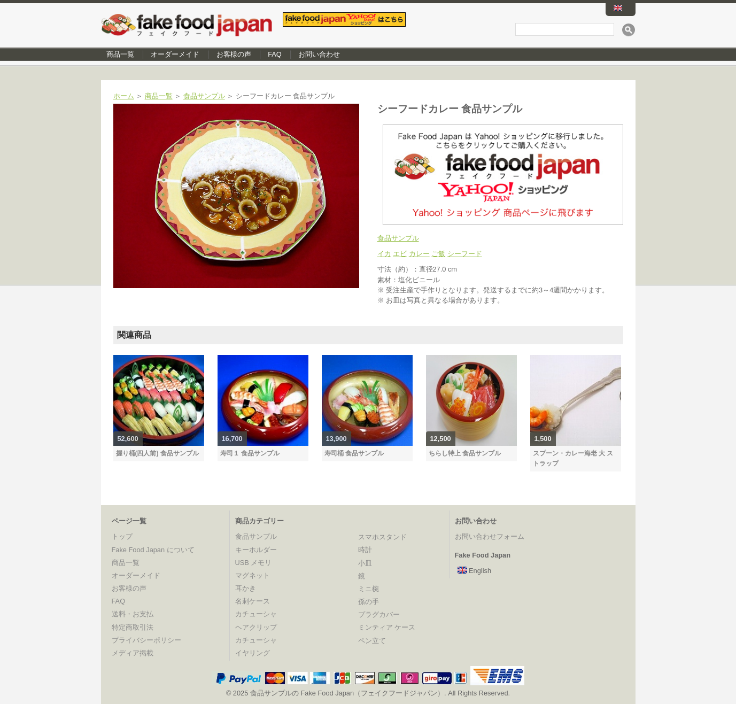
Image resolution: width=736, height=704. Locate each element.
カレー (419, 254)
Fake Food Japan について (153, 550)
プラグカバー (379, 614)
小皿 (365, 563)
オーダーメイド (175, 54)
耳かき (245, 588)
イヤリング (252, 653)
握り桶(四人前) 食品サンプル (157, 453)
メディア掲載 (132, 653)
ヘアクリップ (256, 627)
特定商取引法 (132, 627)
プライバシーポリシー (146, 640)
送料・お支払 (132, 614)
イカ (384, 254)
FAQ (275, 54)
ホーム (123, 96)
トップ (122, 536)
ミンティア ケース (387, 627)
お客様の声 (233, 54)
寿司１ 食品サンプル (250, 453)
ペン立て (372, 641)
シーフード (464, 254)
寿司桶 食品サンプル (354, 453)
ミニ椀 (368, 589)
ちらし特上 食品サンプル (465, 453)
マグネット (252, 575)
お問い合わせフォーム (489, 536)
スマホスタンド (382, 537)
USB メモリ (253, 563)
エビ (400, 254)
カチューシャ (256, 614)
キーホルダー (256, 550)
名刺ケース (252, 601)
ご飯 (438, 254)
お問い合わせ (319, 54)
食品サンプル (204, 96)
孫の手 (368, 602)
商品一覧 (120, 54)
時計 (365, 550)
